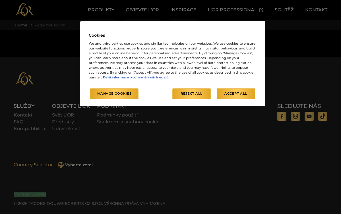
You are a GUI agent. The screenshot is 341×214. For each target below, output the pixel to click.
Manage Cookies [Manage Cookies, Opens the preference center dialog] (114, 93)
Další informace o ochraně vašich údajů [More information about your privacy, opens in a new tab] (136, 77)
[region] (172, 63)
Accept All (235, 93)
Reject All (191, 93)
